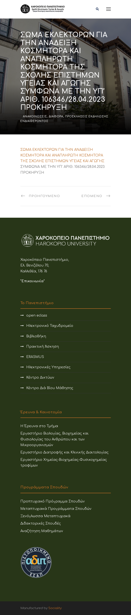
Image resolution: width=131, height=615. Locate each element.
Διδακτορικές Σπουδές (40, 523)
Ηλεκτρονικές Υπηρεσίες (48, 367)
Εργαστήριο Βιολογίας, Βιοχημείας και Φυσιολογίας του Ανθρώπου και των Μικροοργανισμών (54, 439)
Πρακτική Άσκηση (42, 347)
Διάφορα (56, 116)
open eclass (36, 315)
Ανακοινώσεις (35, 116)
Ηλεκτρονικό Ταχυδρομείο (49, 326)
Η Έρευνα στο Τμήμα (39, 426)
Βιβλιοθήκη (36, 336)
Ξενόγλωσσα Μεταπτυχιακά (45, 516)
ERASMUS (35, 357)
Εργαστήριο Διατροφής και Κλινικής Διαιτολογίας (64, 452)
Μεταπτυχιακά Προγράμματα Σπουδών (55, 509)
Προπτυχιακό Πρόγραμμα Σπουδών (52, 501)
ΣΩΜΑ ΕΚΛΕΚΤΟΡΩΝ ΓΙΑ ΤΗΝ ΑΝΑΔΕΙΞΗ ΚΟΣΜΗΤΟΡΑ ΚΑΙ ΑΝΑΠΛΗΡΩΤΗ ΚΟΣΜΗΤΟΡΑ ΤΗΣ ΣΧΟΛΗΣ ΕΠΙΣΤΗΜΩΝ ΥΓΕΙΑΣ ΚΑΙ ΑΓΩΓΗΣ (62, 155)
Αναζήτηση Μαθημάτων (41, 531)
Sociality (55, 608)
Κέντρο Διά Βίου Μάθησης (49, 388)
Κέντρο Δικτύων (40, 377)
